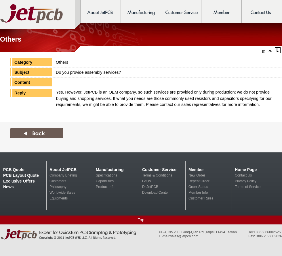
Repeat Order (198, 181)
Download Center (155, 193)
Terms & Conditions (157, 175)
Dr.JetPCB (150, 187)
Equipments (58, 198)
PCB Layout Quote (21, 175)
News (8, 187)
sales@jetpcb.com (184, 236)
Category (23, 62)
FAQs (146, 181)
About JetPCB (63, 169)
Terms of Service (247, 187)
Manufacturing (109, 169)
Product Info (105, 187)
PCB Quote (13, 169)
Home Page (246, 169)
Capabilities (105, 181)
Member (196, 169)
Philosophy (57, 187)
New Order (196, 175)
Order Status (198, 187)
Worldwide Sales (62, 193)
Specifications (106, 175)
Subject (21, 72)
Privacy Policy (245, 181)
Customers (57, 181)
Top (141, 220)
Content (22, 82)
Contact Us (243, 175)
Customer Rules (200, 198)
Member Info (198, 193)
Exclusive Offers (19, 181)
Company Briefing (63, 175)
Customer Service (159, 169)
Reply (20, 93)
